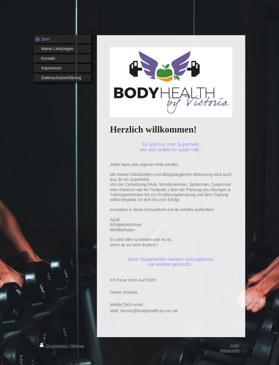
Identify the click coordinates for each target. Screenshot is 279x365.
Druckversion (54, 346)
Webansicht (229, 351)
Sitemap (77, 346)
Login (234, 345)
